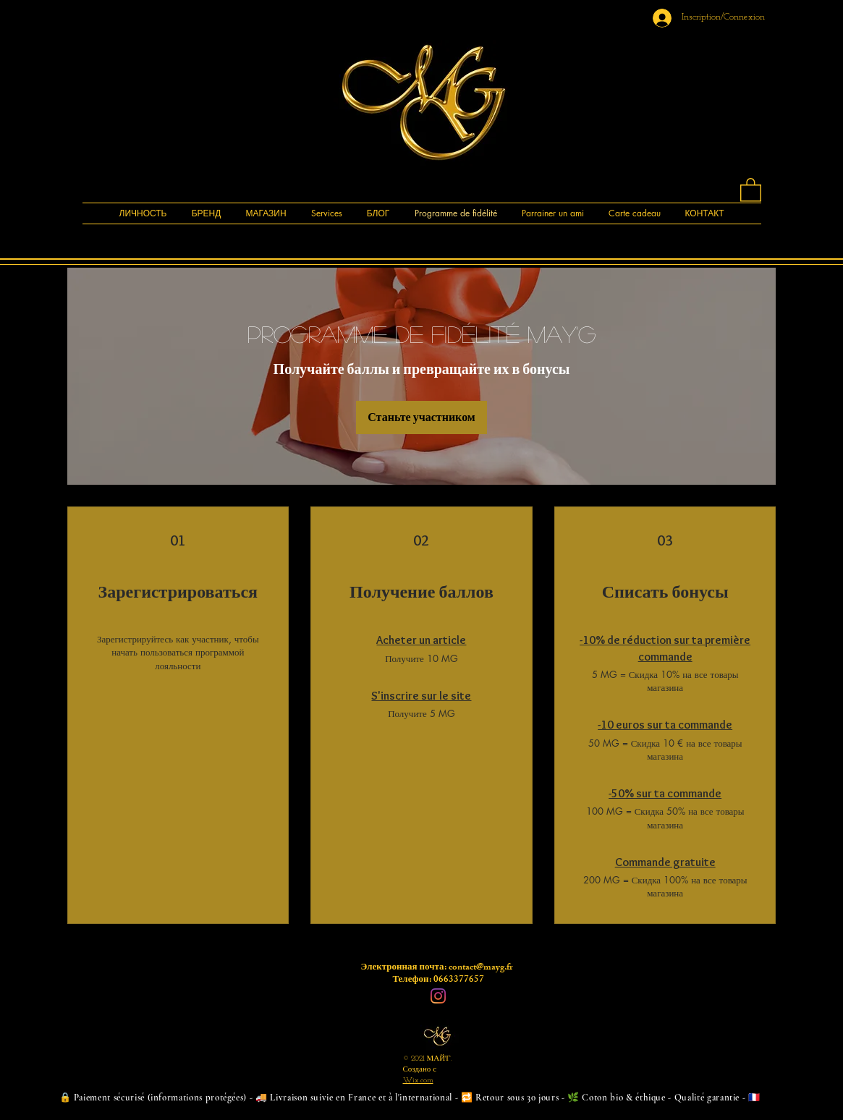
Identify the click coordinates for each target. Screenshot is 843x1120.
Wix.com (418, 1081)
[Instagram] (438, 996)
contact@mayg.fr (481, 968)
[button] (750, 189)
